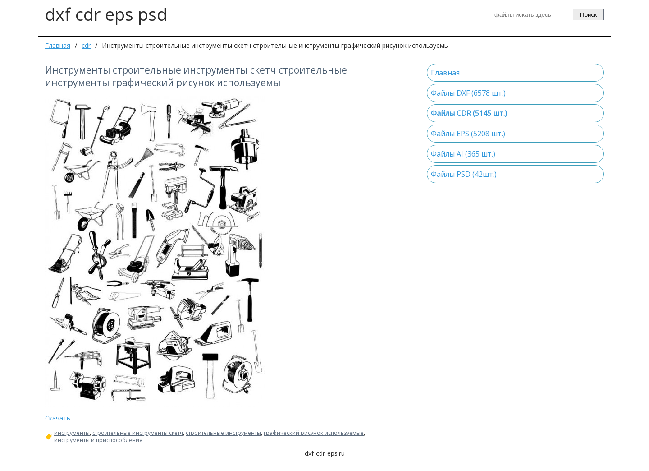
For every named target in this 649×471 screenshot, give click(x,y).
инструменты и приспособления (98, 440)
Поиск (588, 14)
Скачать (57, 418)
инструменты (72, 433)
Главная (57, 45)
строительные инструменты (223, 433)
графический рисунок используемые (314, 433)
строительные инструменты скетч (137, 433)
